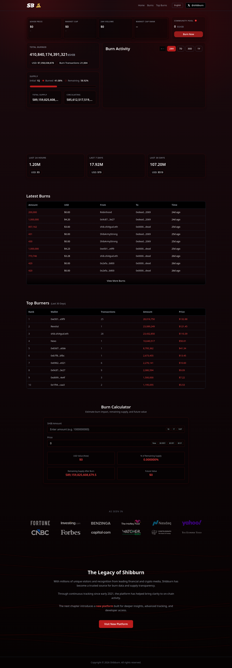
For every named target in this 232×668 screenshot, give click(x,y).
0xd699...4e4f (58, 377)
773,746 (32, 255)
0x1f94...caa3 (58, 384)
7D (180, 48)
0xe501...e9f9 (107, 248)
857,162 (32, 226)
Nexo (53, 341)
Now (154, 443)
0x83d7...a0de (58, 348)
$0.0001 (163, 443)
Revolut (55, 326)
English (177, 5)
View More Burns (116, 280)
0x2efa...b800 (107, 263)
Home (141, 5)
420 (30, 263)
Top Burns (161, 5)
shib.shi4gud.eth (109, 226)
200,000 (32, 212)
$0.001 (171, 443)
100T (180, 429)
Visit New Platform (116, 624)
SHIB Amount (54, 423)
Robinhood (106, 212)
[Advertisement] (116, 131)
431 (30, 234)
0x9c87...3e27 (107, 219)
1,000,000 (33, 219)
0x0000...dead (143, 226)
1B (168, 429)
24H (171, 48)
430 (30, 241)
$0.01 (180, 443)
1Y (199, 48)
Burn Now (188, 34)
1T (174, 429)
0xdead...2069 (143, 212)
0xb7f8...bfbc (57, 355)
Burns (150, 5)
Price (49, 437)
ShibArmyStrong (109, 234)
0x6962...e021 (58, 362)
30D (190, 48)
